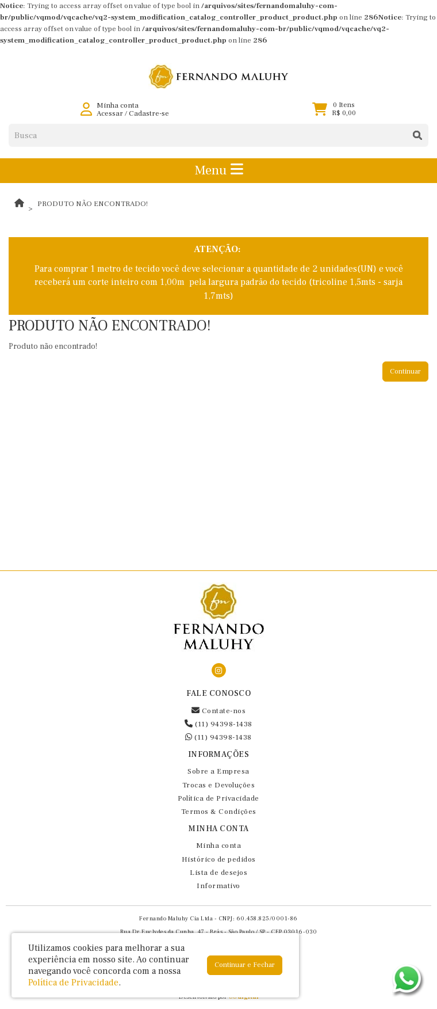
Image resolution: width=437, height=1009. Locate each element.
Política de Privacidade (218, 798)
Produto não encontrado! (92, 203)
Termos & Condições (218, 811)
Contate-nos (218, 710)
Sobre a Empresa (218, 771)
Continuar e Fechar (244, 965)
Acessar (110, 113)
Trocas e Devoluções (218, 785)
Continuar (405, 371)
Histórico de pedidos (219, 859)
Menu (218, 170)
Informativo (218, 885)
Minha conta (218, 845)
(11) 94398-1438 (218, 724)
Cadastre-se (149, 113)
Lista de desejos (218, 872)
